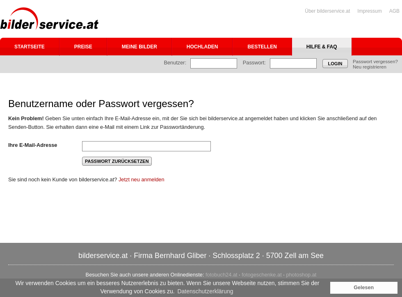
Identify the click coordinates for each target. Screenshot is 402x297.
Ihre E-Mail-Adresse (32, 145)
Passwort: (254, 62)
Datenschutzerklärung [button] (205, 291)
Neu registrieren (369, 66)
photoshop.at (301, 275)
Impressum (369, 11)
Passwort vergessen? (375, 61)
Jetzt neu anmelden (141, 179)
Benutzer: (175, 62)
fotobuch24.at (222, 275)
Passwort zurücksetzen (117, 161)
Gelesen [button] (364, 287)
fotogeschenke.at (261, 275)
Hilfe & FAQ (321, 47)
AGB (394, 11)
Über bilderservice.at (327, 11)
